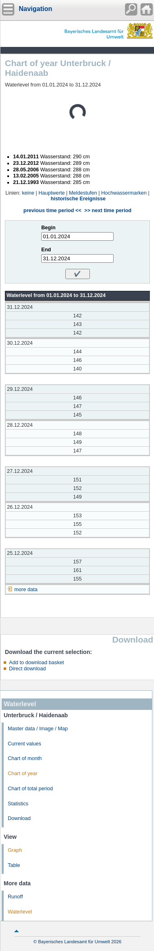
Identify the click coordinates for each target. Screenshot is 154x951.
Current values (24, 744)
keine (28, 193)
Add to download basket (36, 662)
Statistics (18, 804)
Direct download (27, 669)
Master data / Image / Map (38, 729)
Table (14, 865)
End (46, 250)
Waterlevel (20, 912)
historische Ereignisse (78, 199)
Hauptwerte (51, 193)
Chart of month (25, 758)
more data (26, 589)
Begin (48, 228)
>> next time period (107, 210)
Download (19, 818)
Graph (15, 850)
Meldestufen (83, 193)
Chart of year (23, 773)
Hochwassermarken (124, 193)
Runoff (15, 897)
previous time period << (52, 210)
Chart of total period (30, 788)
